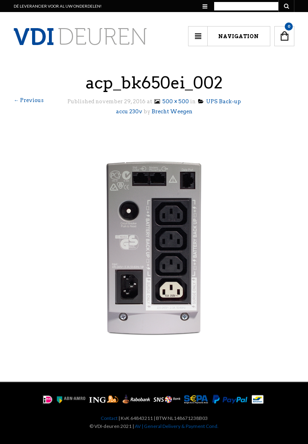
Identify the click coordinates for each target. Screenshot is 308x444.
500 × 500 (171, 101)
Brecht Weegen (172, 111)
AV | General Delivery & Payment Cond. (177, 426)
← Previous (29, 100)
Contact (109, 418)
